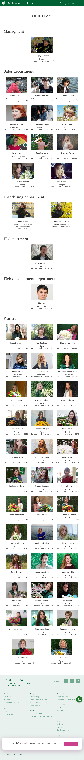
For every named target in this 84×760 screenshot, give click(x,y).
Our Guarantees (63, 730)
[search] (69, 3)
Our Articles (8, 714)
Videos (6, 708)
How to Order (62, 733)
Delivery (60, 724)
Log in (59, 707)
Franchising (34, 697)
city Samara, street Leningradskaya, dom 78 (21, 683)
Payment (60, 727)
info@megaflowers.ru (13, 685)
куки (23, 743)
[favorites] (73, 3)
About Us (7, 697)
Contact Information (11, 703)
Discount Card (62, 697)
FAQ (58, 736)
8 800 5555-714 (13, 680)
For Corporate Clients (38, 700)
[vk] (67, 681)
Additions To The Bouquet (67, 700)
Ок (71, 744)
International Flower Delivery (41, 716)
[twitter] (78, 681)
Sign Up (60, 710)
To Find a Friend (36, 713)
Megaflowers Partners (38, 703)
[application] (57, 680)
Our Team (7, 706)
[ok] (72, 681)
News (6, 711)
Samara (62, 2)
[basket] (76, 3)
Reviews (7, 700)
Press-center (35, 706)
